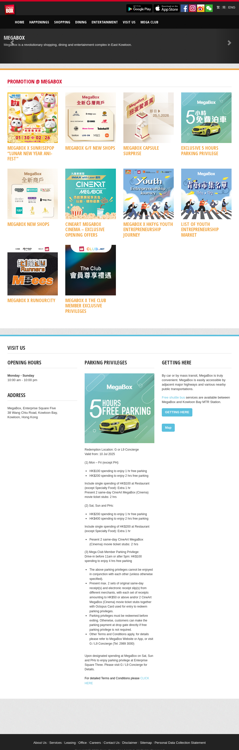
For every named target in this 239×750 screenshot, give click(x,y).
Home (19, 21)
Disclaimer (129, 743)
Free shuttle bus (173, 397)
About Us (39, 743)
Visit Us (129, 21)
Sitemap (146, 743)
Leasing (70, 743)
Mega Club (149, 21)
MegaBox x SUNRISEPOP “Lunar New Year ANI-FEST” (30, 153)
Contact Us (111, 743)
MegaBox (10, 10)
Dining (81, 21)
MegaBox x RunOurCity (31, 300)
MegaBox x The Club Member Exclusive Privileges (85, 305)
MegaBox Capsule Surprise (141, 150)
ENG (231, 7)
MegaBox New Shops (28, 224)
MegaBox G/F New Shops (90, 147)
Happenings (39, 21)
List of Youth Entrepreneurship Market (200, 229)
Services (55, 743)
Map (168, 427)
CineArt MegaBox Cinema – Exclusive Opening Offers (84, 229)
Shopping (62, 21)
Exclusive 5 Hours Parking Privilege (199, 150)
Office (82, 743)
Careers (95, 743)
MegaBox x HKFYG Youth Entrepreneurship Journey (148, 229)
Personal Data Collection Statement (180, 743)
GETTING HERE (177, 412)
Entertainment (105, 21)
